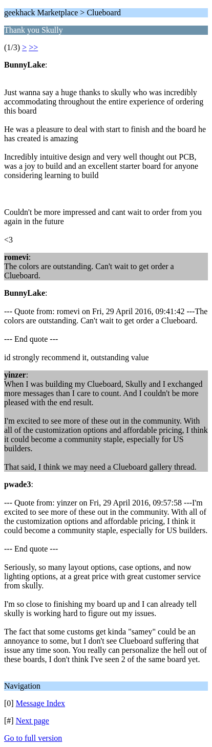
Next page (32, 720)
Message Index (40, 703)
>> (33, 47)
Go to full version (33, 738)
